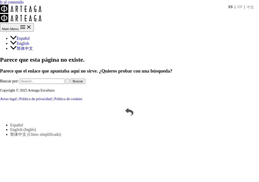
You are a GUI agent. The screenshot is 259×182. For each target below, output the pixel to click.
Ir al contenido (12, 2)
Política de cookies (68, 99)
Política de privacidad (35, 99)
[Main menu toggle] (17, 27)
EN (240, 7)
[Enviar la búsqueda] (68, 81)
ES (230, 7)
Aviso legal (8, 99)
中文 (250, 7)
